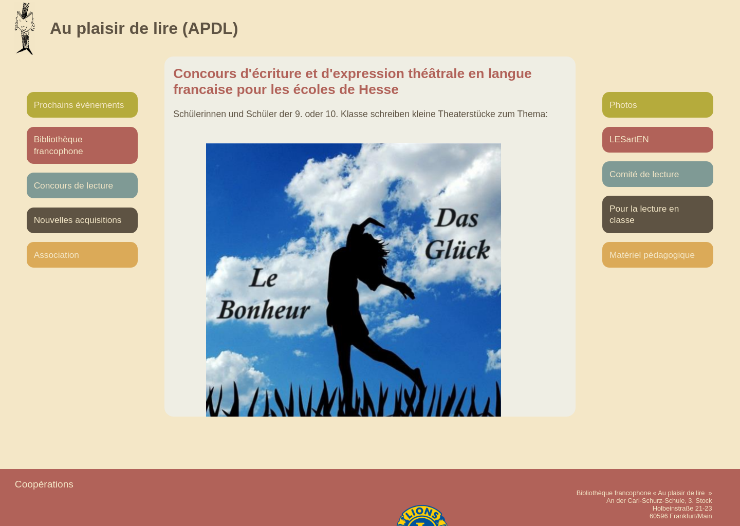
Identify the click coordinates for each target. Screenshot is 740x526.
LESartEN (629, 139)
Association (56, 255)
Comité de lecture (644, 174)
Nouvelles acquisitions (78, 220)
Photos (623, 105)
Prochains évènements (79, 105)
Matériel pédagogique (652, 255)
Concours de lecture (74, 185)
